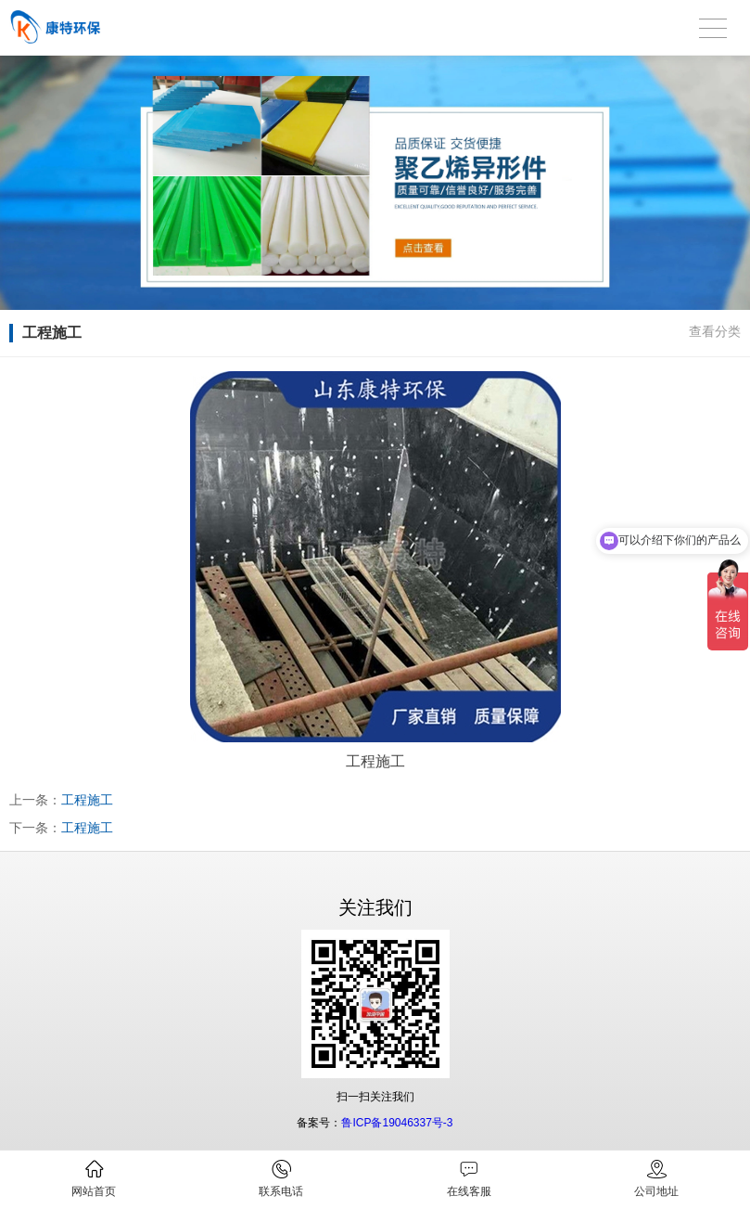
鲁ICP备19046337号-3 (396, 1122)
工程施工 (87, 799)
